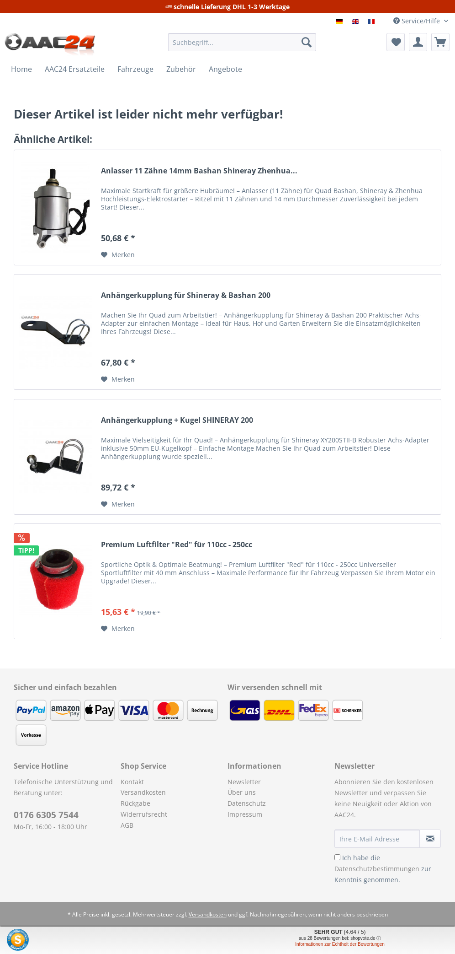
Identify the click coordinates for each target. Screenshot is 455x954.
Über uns (242, 792)
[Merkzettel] (395, 42)
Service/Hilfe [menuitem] (417, 20)
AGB (127, 825)
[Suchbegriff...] (242, 42)
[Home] (21, 69)
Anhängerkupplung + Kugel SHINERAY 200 (177, 420)
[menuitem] (242, 46)
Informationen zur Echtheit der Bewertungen (340, 944)
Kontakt (132, 781)
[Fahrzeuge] (135, 69)
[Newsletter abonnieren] (430, 839)
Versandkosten (143, 792)
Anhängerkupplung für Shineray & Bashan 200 (185, 295)
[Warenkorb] (440, 42)
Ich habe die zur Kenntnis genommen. (382, 868)
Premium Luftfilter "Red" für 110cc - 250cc (176, 545)
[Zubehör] (181, 69)
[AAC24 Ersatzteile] (74, 69)
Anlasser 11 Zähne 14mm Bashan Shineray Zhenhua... (199, 171)
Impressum (245, 814)
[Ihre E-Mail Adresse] (377, 839)
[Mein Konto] (418, 42)
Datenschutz (247, 803)
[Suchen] (306, 42)
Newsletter (244, 781)
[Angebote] (225, 69)
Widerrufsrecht (144, 814)
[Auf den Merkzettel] (118, 254)
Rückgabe (135, 803)
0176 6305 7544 (46, 815)
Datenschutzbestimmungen (376, 868)
